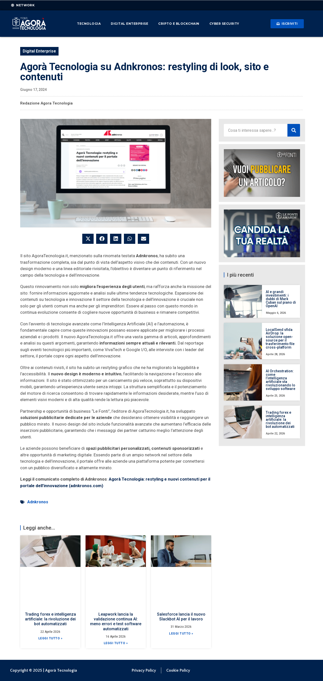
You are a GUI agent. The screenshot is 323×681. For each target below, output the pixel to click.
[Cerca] (293, 130)
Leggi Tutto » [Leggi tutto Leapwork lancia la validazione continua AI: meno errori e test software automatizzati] (116, 643)
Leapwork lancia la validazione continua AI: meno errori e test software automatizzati (115, 621)
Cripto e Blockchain (178, 23)
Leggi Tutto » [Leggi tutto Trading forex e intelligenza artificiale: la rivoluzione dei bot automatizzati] (50, 638)
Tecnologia (89, 23)
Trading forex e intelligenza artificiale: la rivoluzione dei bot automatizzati (50, 619)
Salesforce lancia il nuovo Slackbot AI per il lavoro (181, 616)
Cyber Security (224, 23)
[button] (88, 239)
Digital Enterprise (129, 23)
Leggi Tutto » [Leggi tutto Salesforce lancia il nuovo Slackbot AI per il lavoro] (181, 633)
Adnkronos (37, 502)
